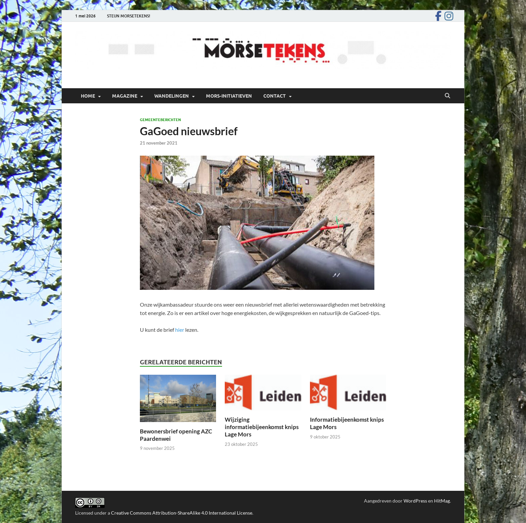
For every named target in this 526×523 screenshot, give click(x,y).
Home (88, 96)
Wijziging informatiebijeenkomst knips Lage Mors (262, 427)
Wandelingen (171, 96)
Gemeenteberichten (160, 119)
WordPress (415, 501)
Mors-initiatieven (229, 96)
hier (179, 329)
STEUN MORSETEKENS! (128, 15)
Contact (274, 96)
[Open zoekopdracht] (447, 96)
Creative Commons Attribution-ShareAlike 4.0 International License (181, 513)
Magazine (124, 96)
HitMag (442, 501)
